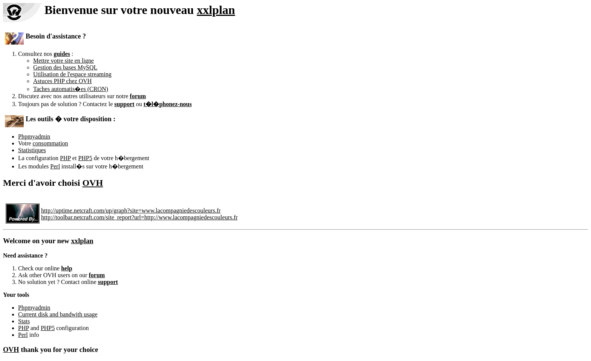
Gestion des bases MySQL (65, 67)
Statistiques (32, 150)
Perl (55, 166)
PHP (65, 158)
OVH (92, 183)
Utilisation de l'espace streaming (72, 74)
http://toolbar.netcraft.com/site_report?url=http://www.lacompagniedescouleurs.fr (139, 217)
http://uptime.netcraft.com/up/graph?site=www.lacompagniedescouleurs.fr (130, 210)
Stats (24, 321)
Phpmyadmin (34, 136)
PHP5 (85, 158)
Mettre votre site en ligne (63, 60)
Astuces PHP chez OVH (62, 81)
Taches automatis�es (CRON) (70, 89)
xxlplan (216, 10)
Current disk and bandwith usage (58, 314)
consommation (50, 143)
